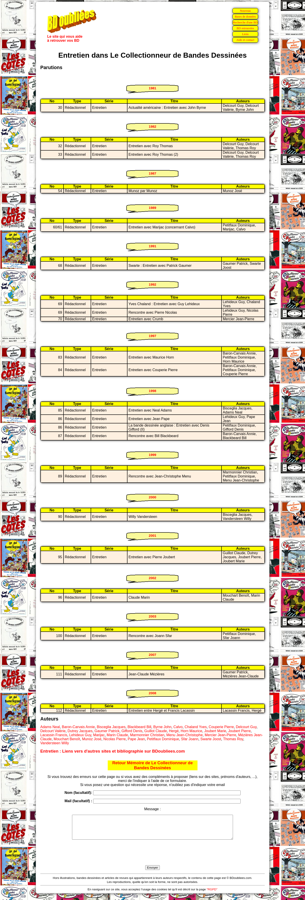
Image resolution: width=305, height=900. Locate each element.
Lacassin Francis (53, 735)
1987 (152, 173)
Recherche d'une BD (245, 22)
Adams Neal (50, 727)
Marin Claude (117, 735)
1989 (152, 208)
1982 (152, 126)
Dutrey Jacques (80, 731)
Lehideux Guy (80, 735)
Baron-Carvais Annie (78, 727)
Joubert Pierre (239, 731)
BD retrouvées (245, 28)
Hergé (174, 731)
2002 (152, 578)
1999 (152, 455)
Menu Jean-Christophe (184, 735)
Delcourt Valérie (53, 731)
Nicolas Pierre (114, 739)
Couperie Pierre (221, 727)
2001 (152, 535)
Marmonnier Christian (147, 735)
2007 (152, 655)
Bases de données (245, 16)
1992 (152, 284)
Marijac (99, 735)
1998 (152, 391)
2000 (152, 497)
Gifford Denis (131, 731)
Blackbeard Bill (139, 727)
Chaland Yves (196, 727)
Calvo (178, 727)
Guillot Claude (155, 731)
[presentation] (152, 857)
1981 (152, 88)
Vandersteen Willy (54, 743)
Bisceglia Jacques (111, 727)
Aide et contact (245, 40)
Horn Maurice (191, 731)
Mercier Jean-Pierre (220, 735)
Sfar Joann (189, 739)
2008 (152, 693)
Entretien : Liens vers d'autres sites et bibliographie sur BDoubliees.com (112, 751)
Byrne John (162, 727)
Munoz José (91, 739)
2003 (152, 616)
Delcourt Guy (246, 727)
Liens (245, 34)
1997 (152, 336)
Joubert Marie (215, 731)
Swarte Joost (210, 739)
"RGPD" (212, 894)
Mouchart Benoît (67, 739)
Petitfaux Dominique (163, 739)
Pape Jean (136, 739)
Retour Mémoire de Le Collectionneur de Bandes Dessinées (152, 765)
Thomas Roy (233, 739)
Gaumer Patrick (106, 731)
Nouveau (245, 10)
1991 (152, 246)
